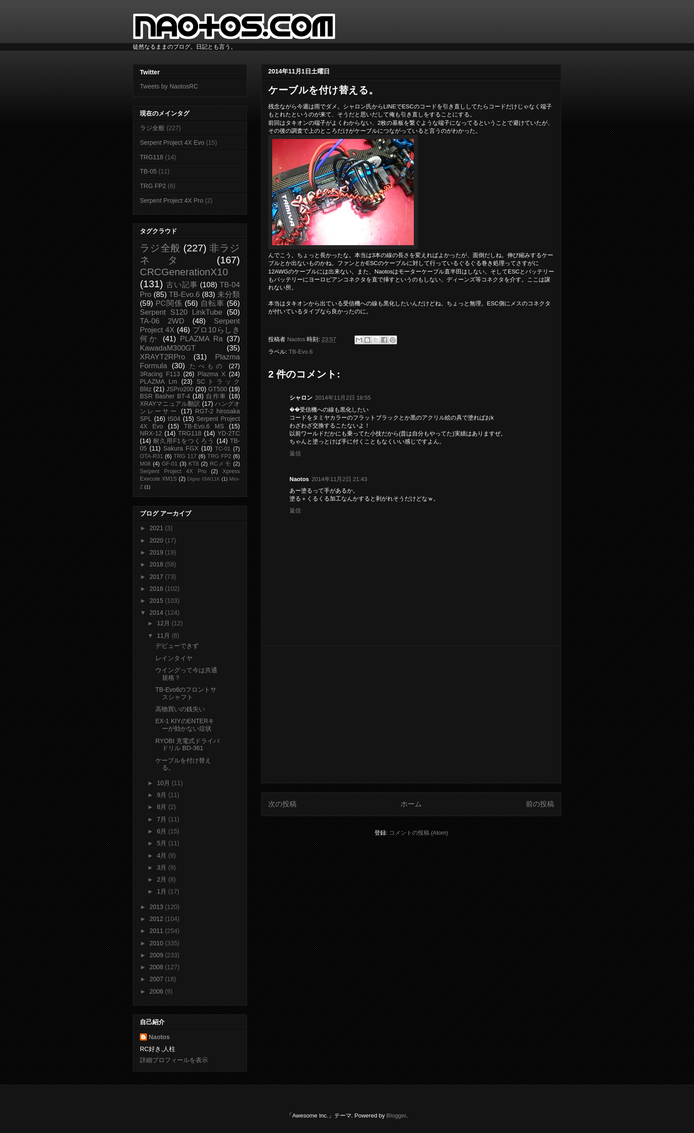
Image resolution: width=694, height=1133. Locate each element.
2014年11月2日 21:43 (339, 479)
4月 (162, 855)
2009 (157, 955)
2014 (157, 612)
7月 (162, 819)
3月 (162, 867)
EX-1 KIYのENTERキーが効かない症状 (184, 724)
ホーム (411, 804)
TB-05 (148, 171)
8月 (162, 806)
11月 (164, 635)
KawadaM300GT (168, 348)
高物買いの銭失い (180, 709)
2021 (157, 528)
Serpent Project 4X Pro (171, 200)
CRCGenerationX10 (184, 271)
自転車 (212, 303)
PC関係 (168, 303)
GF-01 (169, 464)
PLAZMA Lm (158, 381)
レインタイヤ (174, 658)
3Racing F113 (160, 374)
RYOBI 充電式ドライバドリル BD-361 (187, 744)
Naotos (159, 1037)
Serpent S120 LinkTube (181, 312)
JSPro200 (179, 389)
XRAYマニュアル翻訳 (170, 403)
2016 (157, 588)
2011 (157, 930)
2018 (157, 564)
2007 (157, 979)
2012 (157, 918)
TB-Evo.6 (300, 351)
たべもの (206, 366)
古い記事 (181, 285)
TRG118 (151, 157)
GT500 (217, 389)
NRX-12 (151, 433)
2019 (157, 552)
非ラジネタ (190, 254)
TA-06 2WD (162, 321)
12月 (164, 623)
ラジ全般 (152, 127)
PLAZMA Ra (201, 339)
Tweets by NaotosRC (169, 86)
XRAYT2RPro (162, 357)
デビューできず (177, 645)
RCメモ (220, 464)
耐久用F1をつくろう (184, 440)
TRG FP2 (153, 185)
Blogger (396, 1115)
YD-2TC (228, 433)
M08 (145, 464)
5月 (162, 843)
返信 (295, 453)
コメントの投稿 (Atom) (418, 832)
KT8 (194, 464)
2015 (157, 600)
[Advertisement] (411, 714)
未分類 (228, 294)
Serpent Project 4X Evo (172, 142)
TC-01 (223, 449)
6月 (162, 831)
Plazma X (211, 374)
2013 (157, 906)
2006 (157, 991)
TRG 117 (185, 456)
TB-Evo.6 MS (204, 426)
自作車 (216, 396)
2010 (157, 943)
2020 (157, 540)
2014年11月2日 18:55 (343, 397)
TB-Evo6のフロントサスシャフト (185, 693)
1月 (162, 891)
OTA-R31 (151, 456)
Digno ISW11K (203, 479)
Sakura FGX (180, 448)
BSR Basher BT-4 (165, 396)
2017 (157, 576)
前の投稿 (540, 804)
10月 (164, 782)
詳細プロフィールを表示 (174, 1060)
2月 (162, 879)
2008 (157, 967)
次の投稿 (282, 804)
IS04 (174, 418)
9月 (162, 794)
